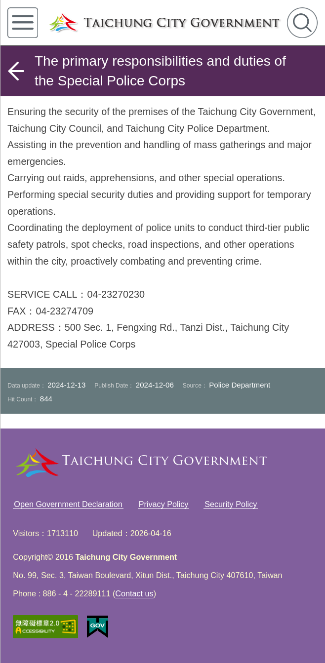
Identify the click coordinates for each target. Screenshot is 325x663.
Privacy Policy (164, 504)
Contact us (134, 593)
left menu (22, 22)
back (16, 71)
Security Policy (230, 504)
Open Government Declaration (68, 504)
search (302, 22)
